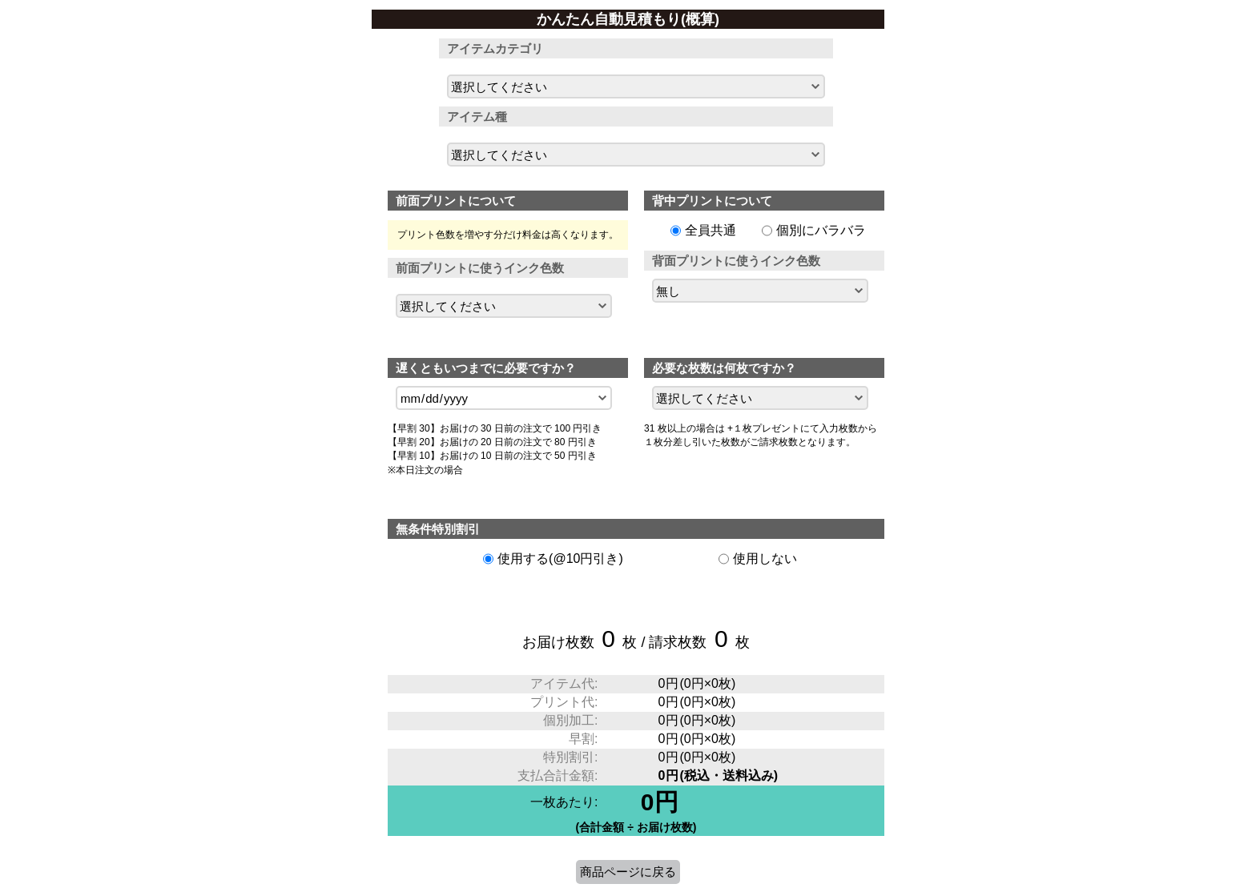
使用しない (765, 558)
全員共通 (710, 230)
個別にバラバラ (821, 230)
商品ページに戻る (628, 871)
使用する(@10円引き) (560, 558)
